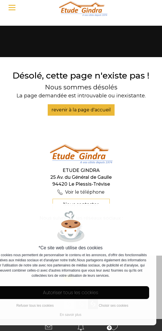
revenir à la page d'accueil (81, 110)
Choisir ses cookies (113, 306)
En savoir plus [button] (70, 315)
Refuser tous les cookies (35, 306)
